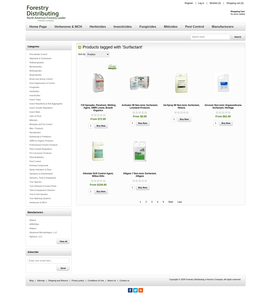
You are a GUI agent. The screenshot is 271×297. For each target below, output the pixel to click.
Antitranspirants (37, 62)
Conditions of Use (96, 280)
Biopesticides (36, 75)
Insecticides (35, 95)
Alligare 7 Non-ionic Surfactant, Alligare (140, 174)
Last (179, 202)
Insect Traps (35, 99)
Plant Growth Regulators (41, 149)
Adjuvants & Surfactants (40, 58)
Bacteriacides (36, 67)
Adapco (33, 228)
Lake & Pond (35, 116)
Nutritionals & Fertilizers (40, 136)
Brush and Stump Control (41, 79)
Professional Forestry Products (44, 145)
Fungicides (34, 87)
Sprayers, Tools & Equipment (43, 178)
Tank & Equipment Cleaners (42, 190)
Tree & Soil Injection (39, 194)
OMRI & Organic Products (41, 141)
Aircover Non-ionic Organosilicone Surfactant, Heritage (223, 106)
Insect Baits (35, 112)
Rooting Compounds (39, 165)
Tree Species (36, 182)
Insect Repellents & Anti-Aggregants (46, 104)
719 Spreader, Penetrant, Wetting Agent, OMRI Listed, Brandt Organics (98, 108)
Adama (33, 220)
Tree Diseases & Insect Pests (43, 186)
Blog (32, 280)
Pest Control (35, 161)
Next (171, 202)
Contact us (124, 280)
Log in (201, 3)
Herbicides (34, 91)
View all (63, 241)
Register (189, 3)
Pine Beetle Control (38, 54)
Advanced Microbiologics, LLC (43, 232)
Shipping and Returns (58, 280)
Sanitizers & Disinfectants (41, 174)
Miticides (34, 120)
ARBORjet (34, 224)
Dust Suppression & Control (42, 83)
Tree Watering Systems (40, 198)
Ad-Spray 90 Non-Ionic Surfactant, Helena (181, 106)
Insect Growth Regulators (41, 108)
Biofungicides (36, 71)
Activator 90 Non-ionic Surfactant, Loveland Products (140, 106)
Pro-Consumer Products (41, 153)
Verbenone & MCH (38, 202)
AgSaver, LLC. (36, 236)
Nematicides (35, 132)
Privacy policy (78, 280)
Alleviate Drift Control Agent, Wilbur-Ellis (98, 174)
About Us (112, 280)
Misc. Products (36, 128)
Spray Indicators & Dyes (41, 169)
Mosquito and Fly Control (41, 124)
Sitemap (41, 280)
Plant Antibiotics (37, 157)
